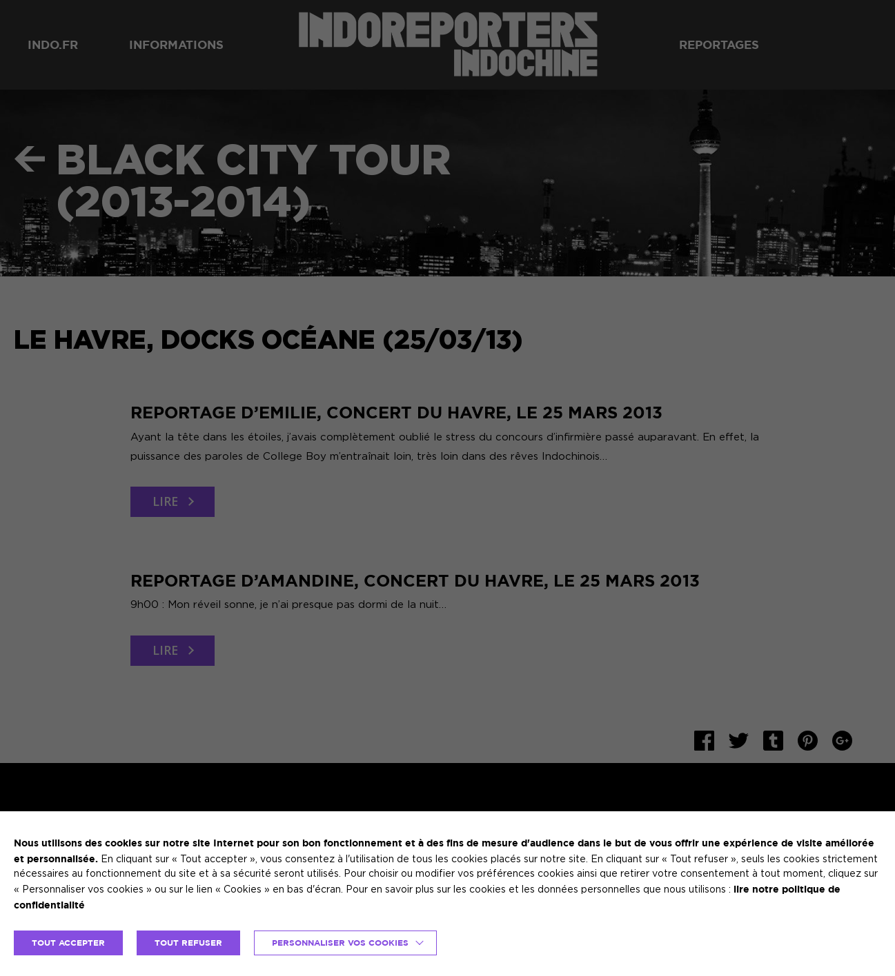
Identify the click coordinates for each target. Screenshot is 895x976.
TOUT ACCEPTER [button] (68, 942)
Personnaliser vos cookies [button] (340, 942)
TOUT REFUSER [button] (188, 942)
